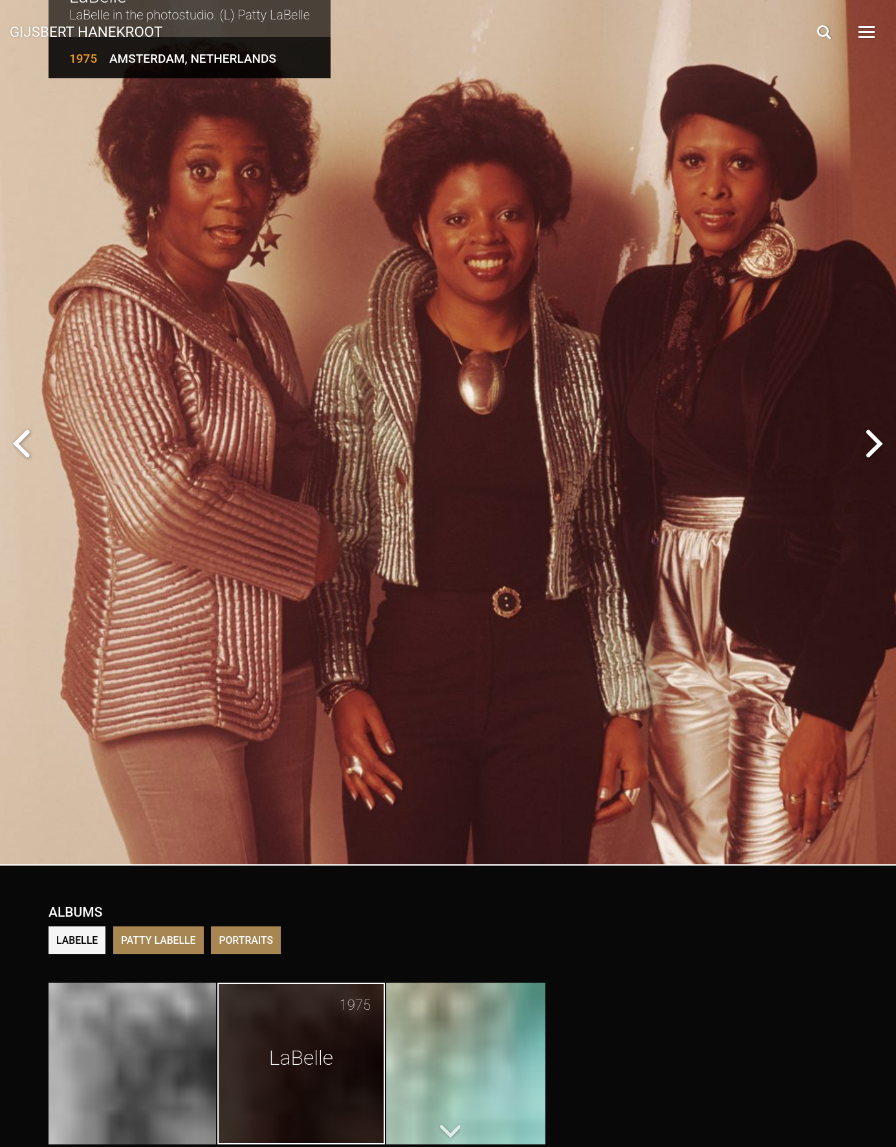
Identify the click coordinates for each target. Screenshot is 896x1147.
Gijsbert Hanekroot (86, 31)
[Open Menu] (865, 32)
